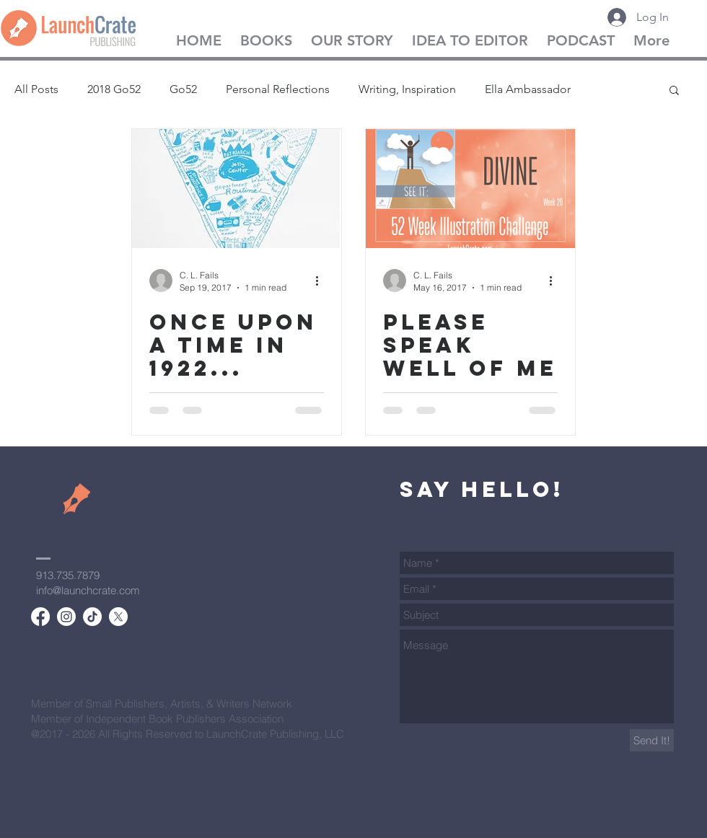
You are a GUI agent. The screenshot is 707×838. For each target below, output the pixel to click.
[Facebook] (40, 616)
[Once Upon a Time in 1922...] (236, 188)
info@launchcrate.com (88, 590)
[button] (674, 91)
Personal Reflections (278, 89)
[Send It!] (652, 740)
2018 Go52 (114, 89)
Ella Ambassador (528, 89)
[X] (118, 616)
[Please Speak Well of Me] (470, 188)
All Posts (36, 89)
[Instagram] (66, 616)
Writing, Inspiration (407, 89)
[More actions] (321, 280)
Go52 (183, 89)
